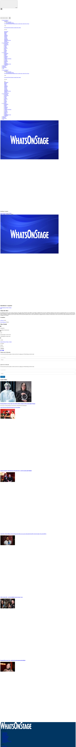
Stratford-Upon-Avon (7, 114)
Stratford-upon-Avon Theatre (6, 741)
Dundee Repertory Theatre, (4, 213)
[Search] (4, 17)
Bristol (5, 33)
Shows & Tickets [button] (5, 20)
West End (5, 27)
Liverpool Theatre (5, 739)
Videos (5, 46)
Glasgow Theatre (5, 734)
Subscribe (2, 376)
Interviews (6, 48)
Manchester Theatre (5, 740)
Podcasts (5, 50)
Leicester (5, 37)
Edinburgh (6, 35)
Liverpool (5, 38)
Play (1, 308)
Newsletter (4, 66)
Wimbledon (14, 23)
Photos (5, 51)
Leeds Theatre (4, 738)
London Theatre (4, 732)
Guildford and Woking (7, 58)
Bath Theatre (4, 735)
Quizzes (5, 100)
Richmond (10, 23)
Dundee (10, 213)
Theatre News (6, 44)
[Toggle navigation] (1, 9)
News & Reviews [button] (5, 93)
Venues (28, 23)
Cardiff (5, 34)
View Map (2, 348)
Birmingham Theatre (5, 736)
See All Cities (6, 92)
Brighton (5, 32)
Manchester (6, 39)
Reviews (5, 45)
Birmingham (6, 31)
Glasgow (5, 36)
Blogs (5, 99)
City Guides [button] (4, 52)
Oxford (5, 62)
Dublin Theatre (4, 733)
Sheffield (5, 41)
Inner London (18, 23)
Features (5, 47)
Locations (6, 21)
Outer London (22, 23)
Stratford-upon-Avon (7, 40)
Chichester (6, 85)
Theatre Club (4, 65)
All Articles (6, 43)
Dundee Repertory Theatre (4, 341)
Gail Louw (2, 320)
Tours (26, 23)
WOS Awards (4, 67)
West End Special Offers (10, 22)
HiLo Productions (3, 322)
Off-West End (6, 23)
